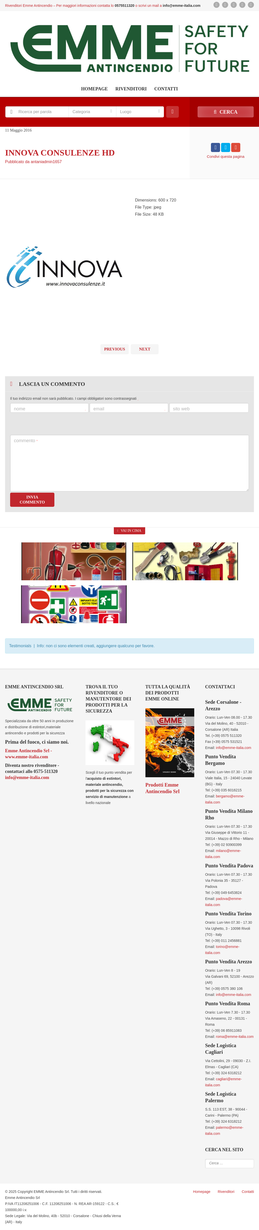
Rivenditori (131, 88)
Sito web (181, 408)
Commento (26, 440)
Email (129, 409)
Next (144, 349)
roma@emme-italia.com (235, 1037)
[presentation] (48, 424)
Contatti (166, 88)
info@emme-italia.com (27, 777)
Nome (50, 409)
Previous (114, 349)
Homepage (94, 88)
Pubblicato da (33, 162)
